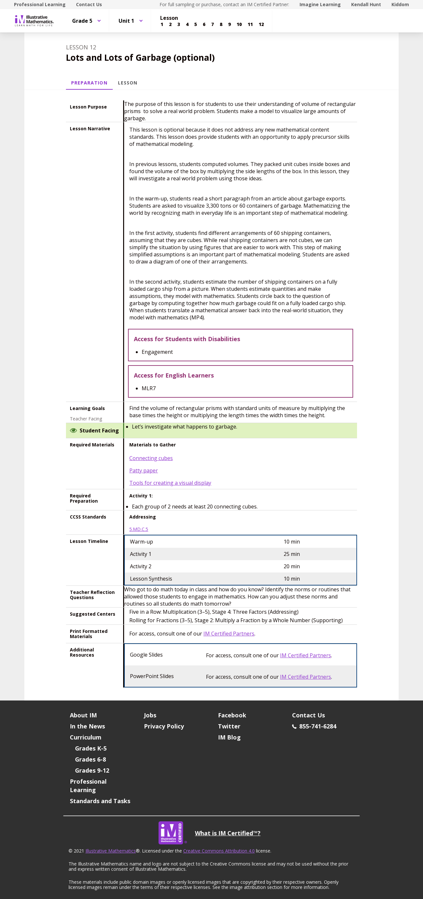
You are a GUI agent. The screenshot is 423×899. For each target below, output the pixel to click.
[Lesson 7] (212, 24)
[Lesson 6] (204, 24)
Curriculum (85, 737)
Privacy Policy (164, 726)
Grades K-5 (91, 748)
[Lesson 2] (170, 24)
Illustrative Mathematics (110, 851)
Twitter (229, 726)
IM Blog (229, 737)
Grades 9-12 (92, 770)
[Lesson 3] (178, 24)
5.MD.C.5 (138, 529)
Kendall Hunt (366, 4)
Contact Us (89, 4)
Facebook (232, 715)
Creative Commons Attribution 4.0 (219, 851)
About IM (83, 715)
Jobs (150, 715)
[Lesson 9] (229, 24)
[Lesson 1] (162, 24)
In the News (87, 726)
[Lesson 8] (221, 24)
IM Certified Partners (228, 633)
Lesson (127, 83)
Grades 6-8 (90, 759)
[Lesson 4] (187, 24)
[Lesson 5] (195, 24)
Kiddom (400, 4)
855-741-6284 (314, 726)
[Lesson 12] (261, 24)
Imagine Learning (320, 4)
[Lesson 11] (250, 24)
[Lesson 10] (239, 24)
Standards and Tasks (100, 801)
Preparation (89, 83)
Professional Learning (40, 4)
